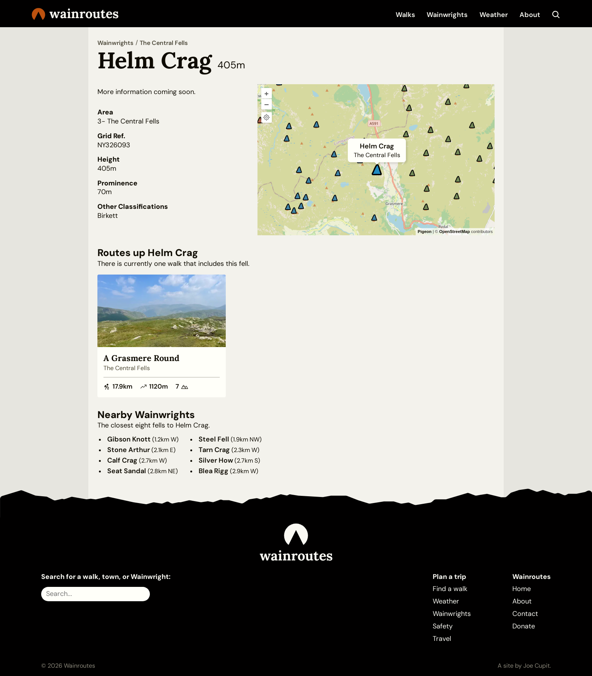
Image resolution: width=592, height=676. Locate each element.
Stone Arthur (128, 449)
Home (521, 588)
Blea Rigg (213, 470)
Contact (525, 613)
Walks (405, 14)
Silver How (216, 460)
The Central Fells (164, 43)
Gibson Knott (129, 439)
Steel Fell (214, 439)
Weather (493, 14)
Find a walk (450, 588)
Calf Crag (122, 460)
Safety (443, 626)
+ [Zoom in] (266, 93)
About (530, 14)
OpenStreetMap (454, 231)
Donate (523, 626)
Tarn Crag (214, 449)
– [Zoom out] (266, 104)
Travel (442, 638)
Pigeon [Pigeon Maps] (425, 231)
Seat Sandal (126, 470)
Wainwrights (447, 14)
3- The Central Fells (128, 121)
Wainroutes (75, 14)
